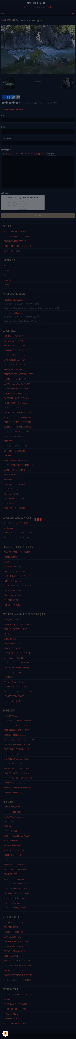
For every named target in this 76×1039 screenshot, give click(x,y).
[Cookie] (5, 1034)
